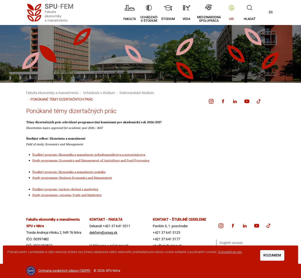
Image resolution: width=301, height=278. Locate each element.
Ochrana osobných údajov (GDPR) (64, 271)
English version (231, 243)
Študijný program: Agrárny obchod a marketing (65, 189)
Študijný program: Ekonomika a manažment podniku (69, 172)
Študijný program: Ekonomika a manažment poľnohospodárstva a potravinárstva (88, 154)
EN (271, 12)
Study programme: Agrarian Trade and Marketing (67, 195)
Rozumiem (272, 255)
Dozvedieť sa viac (230, 252)
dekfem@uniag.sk (103, 233)
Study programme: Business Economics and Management (72, 178)
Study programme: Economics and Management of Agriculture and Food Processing (90, 160)
